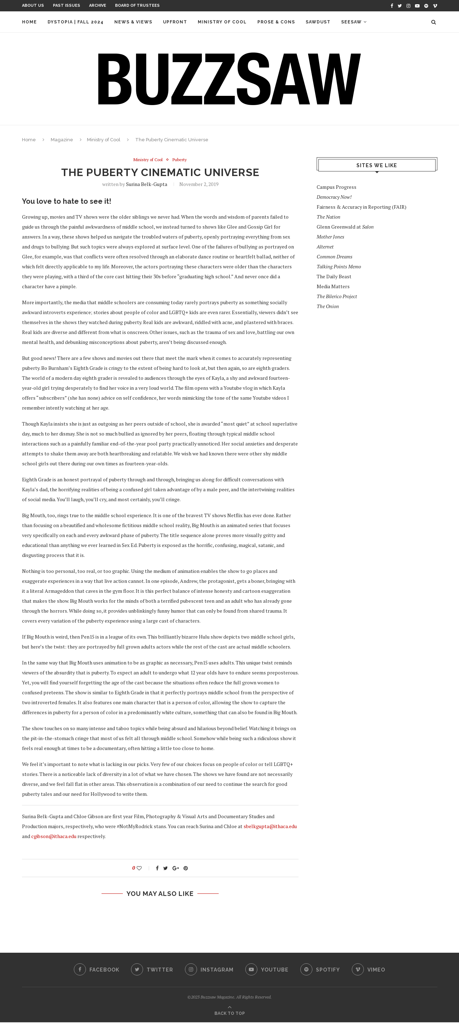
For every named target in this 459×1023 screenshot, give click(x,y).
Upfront (175, 22)
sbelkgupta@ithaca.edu (270, 827)
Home (29, 22)
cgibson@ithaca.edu (53, 836)
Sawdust (318, 22)
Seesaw (351, 22)
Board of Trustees (137, 5)
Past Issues (66, 5)
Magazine (62, 139)
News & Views (133, 22)
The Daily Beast (334, 276)
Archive (97, 5)
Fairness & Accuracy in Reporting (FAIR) (361, 206)
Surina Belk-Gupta (146, 184)
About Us (33, 5)
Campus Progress (336, 187)
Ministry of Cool (222, 22)
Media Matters (333, 286)
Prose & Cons (276, 22)
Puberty (182, 160)
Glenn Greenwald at (345, 226)
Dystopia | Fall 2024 (76, 22)
